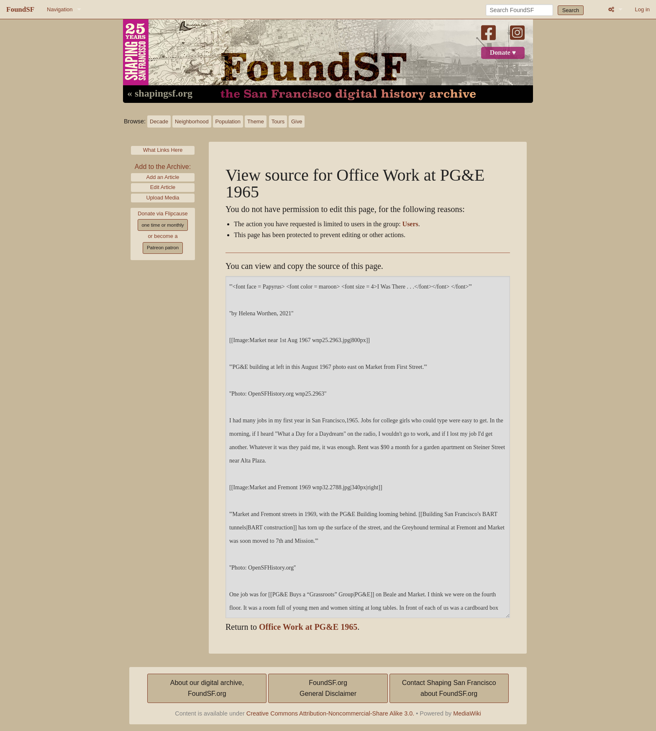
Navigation (59, 9)
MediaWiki (467, 713)
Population (228, 121)
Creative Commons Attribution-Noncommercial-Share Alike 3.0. (330, 713)
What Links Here (163, 150)
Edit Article (162, 187)
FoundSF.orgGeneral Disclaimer (328, 688)
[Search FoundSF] (519, 10)
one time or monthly (162, 224)
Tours (278, 121)
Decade (159, 121)
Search (570, 10)
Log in (642, 9)
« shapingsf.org (159, 93)
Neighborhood (191, 121)
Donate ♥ (503, 52)
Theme (255, 121)
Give (296, 121)
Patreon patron (163, 247)
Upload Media (162, 197)
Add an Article (162, 177)
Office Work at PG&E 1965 (308, 627)
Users (410, 224)
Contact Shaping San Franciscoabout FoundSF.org (449, 688)
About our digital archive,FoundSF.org (207, 688)
